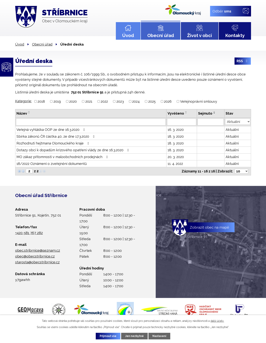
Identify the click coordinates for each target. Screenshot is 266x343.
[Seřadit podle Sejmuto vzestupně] (214, 111)
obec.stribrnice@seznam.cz (37, 250)
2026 (168, 101)
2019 (57, 101)
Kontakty (235, 35)
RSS (243, 61)
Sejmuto (205, 113)
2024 (136, 101)
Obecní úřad (160, 35)
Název (21, 113)
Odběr (221, 11)
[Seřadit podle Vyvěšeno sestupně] (186, 113)
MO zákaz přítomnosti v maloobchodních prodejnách (62, 157)
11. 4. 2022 (175, 164)
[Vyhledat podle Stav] (237, 121)
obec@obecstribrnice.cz (35, 256)
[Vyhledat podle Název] (91, 122)
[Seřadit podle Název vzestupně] (29, 111)
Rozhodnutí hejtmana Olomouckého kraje (53, 143)
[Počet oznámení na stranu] (241, 171)
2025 (152, 101)
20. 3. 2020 (176, 157)
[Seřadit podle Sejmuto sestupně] (214, 113)
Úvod (128, 35)
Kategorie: (23, 101)
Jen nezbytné (134, 336)
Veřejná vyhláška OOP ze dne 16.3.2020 (51, 130)
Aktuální (232, 130)
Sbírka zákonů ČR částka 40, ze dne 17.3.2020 (56, 136)
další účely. (217, 320)
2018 (41, 101)
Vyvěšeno (176, 113)
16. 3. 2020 (176, 130)
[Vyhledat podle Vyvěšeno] (181, 122)
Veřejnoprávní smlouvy (198, 101)
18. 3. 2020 (176, 136)
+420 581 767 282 (29, 233)
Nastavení (159, 336)
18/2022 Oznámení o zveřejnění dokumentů (51, 164)
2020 (73, 101)
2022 (104, 101)
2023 (120, 101)
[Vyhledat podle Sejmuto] (211, 122)
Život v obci (199, 35)
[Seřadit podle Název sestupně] (29, 113)
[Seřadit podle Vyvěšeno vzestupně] (186, 111)
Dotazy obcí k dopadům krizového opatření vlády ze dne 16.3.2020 (73, 150)
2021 (88, 101)
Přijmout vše (108, 336)
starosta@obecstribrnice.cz (37, 262)
